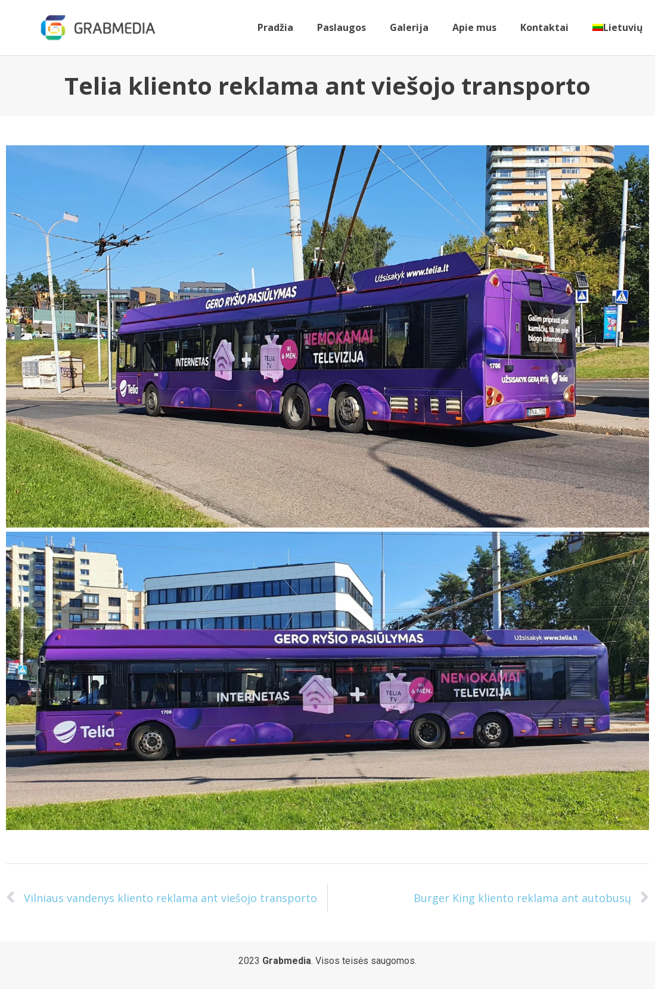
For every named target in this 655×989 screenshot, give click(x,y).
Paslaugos (341, 27)
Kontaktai (544, 27)
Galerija (409, 27)
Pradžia (275, 27)
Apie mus (474, 27)
